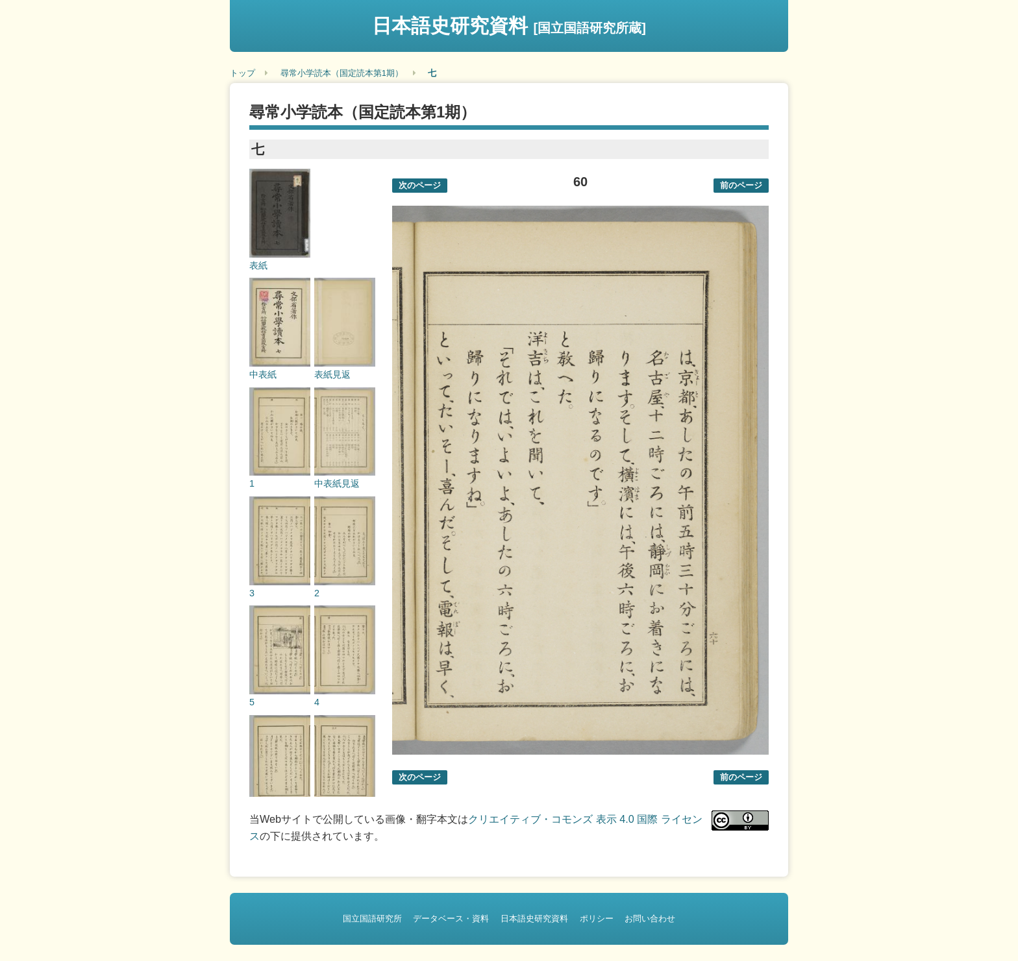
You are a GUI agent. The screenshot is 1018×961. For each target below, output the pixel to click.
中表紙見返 (337, 483)
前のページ (741, 185)
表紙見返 (332, 374)
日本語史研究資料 (509, 25)
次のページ (420, 185)
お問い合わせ (650, 918)
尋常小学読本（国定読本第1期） (341, 73)
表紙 (258, 265)
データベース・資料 (451, 918)
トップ (242, 73)
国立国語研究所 (372, 918)
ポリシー (597, 918)
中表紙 (263, 374)
